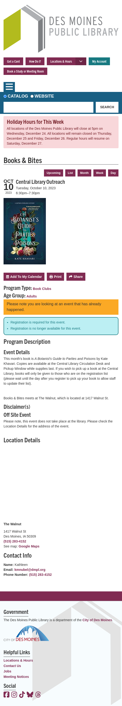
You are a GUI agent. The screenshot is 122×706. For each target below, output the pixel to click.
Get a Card (13, 61)
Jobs (7, 671)
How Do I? (35, 61)
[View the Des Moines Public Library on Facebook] (6, 695)
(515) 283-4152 (15, 541)
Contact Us (12, 666)
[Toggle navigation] (9, 87)
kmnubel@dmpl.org (29, 570)
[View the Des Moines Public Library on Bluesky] (30, 695)
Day (113, 173)
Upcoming (54, 173)
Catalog (18, 96)
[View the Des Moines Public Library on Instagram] (14, 695)
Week (99, 173)
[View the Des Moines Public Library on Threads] (38, 695)
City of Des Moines (97, 620)
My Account (99, 61)
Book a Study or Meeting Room (25, 71)
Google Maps (29, 546)
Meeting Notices (16, 677)
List (70, 173)
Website (44, 96)
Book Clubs (42, 289)
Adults (31, 296)
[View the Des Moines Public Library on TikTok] (22, 695)
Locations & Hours (61, 61)
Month (84, 173)
